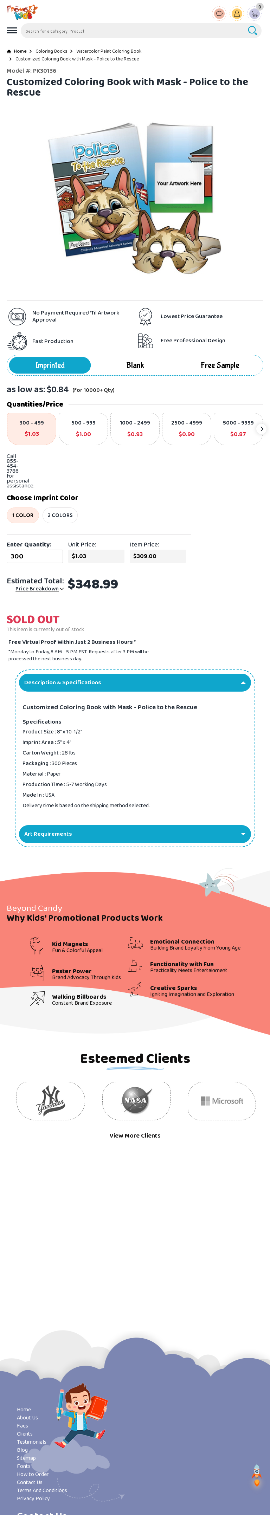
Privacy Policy (33, 1499)
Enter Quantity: (29, 545)
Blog (22, 1450)
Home (20, 51)
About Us (27, 1418)
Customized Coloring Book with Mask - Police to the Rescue (77, 59)
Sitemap (26, 1458)
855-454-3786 (13, 466)
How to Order (33, 1474)
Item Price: (144, 545)
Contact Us (30, 1482)
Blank (135, 365)
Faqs (22, 1426)
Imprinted (50, 365)
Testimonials (31, 1442)
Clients (25, 1434)
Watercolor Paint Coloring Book (109, 51)
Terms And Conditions (42, 1491)
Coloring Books (52, 51)
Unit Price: (82, 545)
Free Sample (220, 365)
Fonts (24, 1466)
